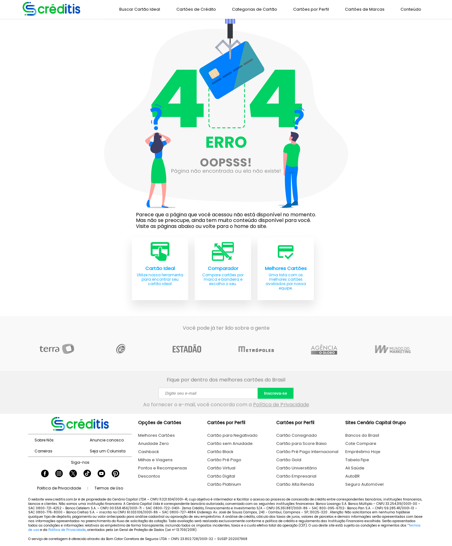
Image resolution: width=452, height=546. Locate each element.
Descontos (149, 476)
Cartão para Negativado (232, 435)
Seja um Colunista (108, 451)
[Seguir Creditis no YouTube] (101, 474)
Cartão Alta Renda (295, 484)
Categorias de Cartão (254, 9)
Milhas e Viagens (155, 460)
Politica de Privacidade (59, 488)
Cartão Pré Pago (224, 460)
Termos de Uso (108, 488)
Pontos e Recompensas (162, 468)
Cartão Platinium (224, 484)
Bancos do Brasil (362, 435)
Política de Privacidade (281, 404)
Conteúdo (411, 9)
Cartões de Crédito (196, 9)
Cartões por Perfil (311, 9)
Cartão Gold (288, 460)
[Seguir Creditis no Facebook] (45, 474)
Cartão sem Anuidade (230, 443)
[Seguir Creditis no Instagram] (59, 474)
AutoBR (352, 476)
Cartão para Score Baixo (301, 443)
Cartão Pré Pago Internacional (307, 452)
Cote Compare (360, 443)
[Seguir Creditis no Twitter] (73, 474)
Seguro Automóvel (364, 484)
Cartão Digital (221, 476)
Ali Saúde (354, 468)
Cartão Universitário (296, 468)
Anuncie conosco (107, 440)
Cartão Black (220, 452)
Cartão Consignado (296, 435)
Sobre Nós (44, 440)
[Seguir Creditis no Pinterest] (115, 474)
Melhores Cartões (156, 435)
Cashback (148, 452)
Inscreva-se (275, 393)
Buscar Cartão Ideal (139, 9)
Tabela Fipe (357, 460)
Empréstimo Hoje (362, 452)
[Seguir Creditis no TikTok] (87, 474)
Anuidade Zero (153, 443)
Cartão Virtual (221, 468)
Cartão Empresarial (296, 476)
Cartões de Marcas (365, 9)
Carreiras (43, 451)
